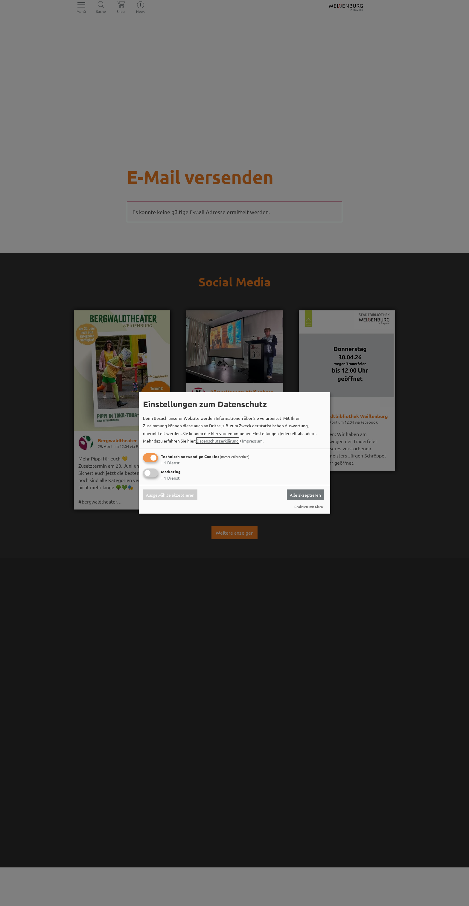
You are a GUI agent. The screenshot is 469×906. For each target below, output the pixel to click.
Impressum (252, 440)
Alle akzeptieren (305, 494)
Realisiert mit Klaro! (309, 506)
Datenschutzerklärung (218, 440)
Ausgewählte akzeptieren (170, 494)
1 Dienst (170, 462)
